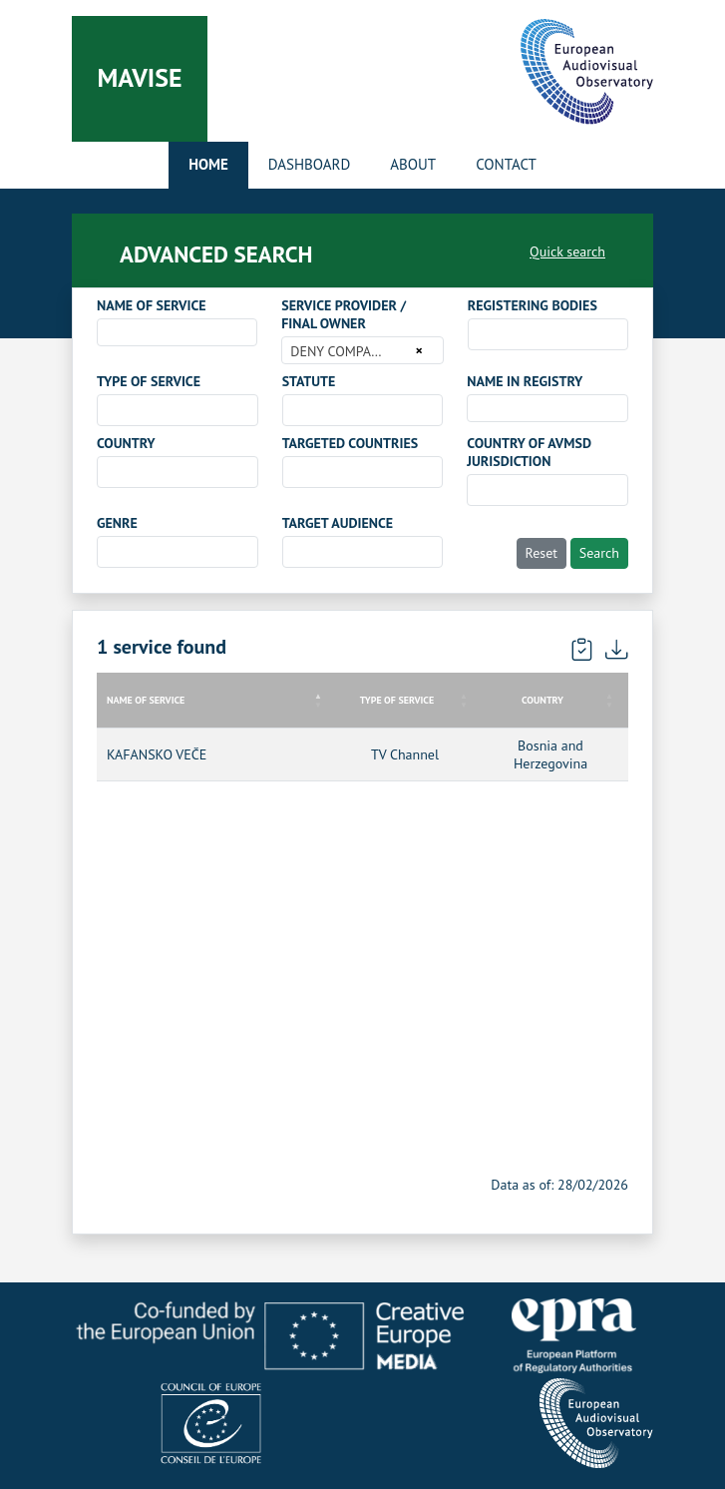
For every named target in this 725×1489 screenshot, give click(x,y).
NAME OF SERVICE (151, 305)
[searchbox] (479, 333)
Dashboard (309, 164)
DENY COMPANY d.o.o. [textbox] (349, 351)
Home (208, 164)
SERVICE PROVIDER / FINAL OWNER (343, 314)
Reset (542, 553)
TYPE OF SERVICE (148, 381)
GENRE (117, 523)
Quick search (567, 251)
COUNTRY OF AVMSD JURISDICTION (528, 452)
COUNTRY (126, 443)
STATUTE (309, 381)
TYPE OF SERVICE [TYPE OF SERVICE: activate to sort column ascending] (397, 700)
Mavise (139, 77)
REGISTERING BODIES (532, 305)
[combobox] (177, 332)
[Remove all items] (415, 350)
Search (599, 553)
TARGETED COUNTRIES (350, 443)
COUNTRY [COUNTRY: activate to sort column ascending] (542, 700)
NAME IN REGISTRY (524, 381)
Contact (506, 164)
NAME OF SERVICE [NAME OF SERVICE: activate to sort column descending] (145, 700)
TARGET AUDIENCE (337, 523)
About (413, 164)
